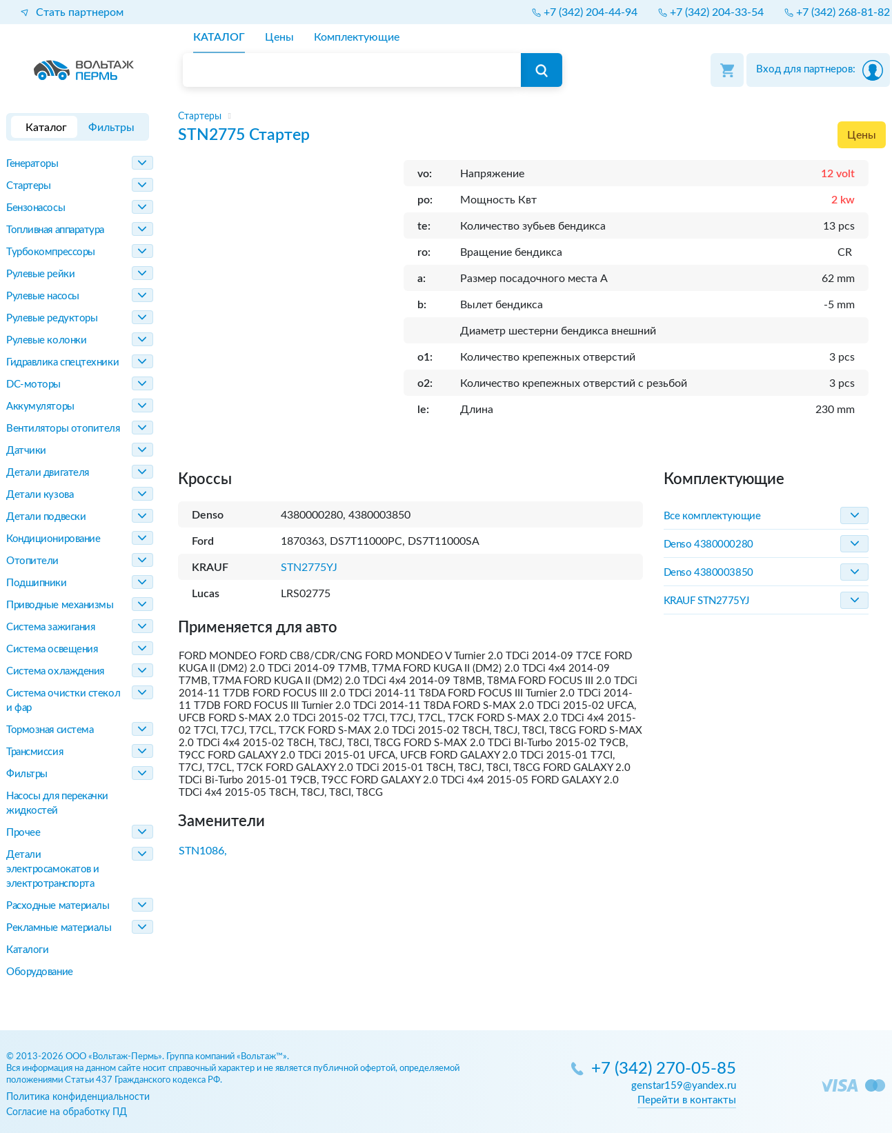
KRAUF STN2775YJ (706, 601)
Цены (861, 135)
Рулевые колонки (46, 340)
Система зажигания (50, 627)
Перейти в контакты (686, 1100)
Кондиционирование (53, 539)
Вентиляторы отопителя (63, 428)
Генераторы (32, 164)
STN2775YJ (309, 567)
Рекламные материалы (58, 928)
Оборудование (39, 972)
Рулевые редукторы (51, 318)
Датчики (26, 450)
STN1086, (203, 850)
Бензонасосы (35, 208)
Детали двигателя (47, 473)
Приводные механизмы (59, 605)
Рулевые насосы (42, 296)
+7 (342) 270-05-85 (663, 1069)
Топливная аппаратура (55, 230)
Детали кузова (39, 495)
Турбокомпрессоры (50, 252)
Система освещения (51, 649)
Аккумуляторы (40, 406)
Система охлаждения (55, 671)
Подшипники (36, 583)
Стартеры (28, 186)
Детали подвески (46, 517)
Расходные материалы (57, 906)
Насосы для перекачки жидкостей (57, 803)
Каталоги (27, 950)
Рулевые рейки (40, 274)
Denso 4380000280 (708, 544)
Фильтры (27, 774)
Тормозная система (49, 730)
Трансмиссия (34, 752)
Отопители (32, 561)
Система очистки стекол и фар (63, 700)
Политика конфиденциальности (78, 1097)
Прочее (23, 833)
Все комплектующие (712, 516)
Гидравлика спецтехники (62, 362)
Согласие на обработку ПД (66, 1112)
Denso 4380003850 (708, 573)
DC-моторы (33, 384)
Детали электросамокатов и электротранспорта (52, 869)
